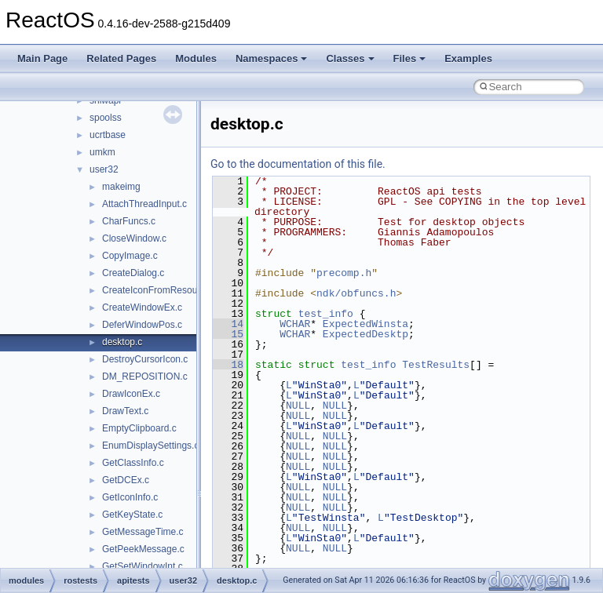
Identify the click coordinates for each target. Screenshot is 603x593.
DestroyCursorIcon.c (145, 359)
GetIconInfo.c (130, 497)
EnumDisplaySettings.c (150, 445)
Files (409, 58)
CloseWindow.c (134, 238)
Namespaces (272, 58)
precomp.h (343, 273)
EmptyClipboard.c (139, 428)
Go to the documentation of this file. (298, 164)
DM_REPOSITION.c (145, 376)
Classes (350, 58)
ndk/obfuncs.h (356, 293)
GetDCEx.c (125, 480)
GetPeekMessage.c (143, 549)
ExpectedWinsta (365, 324)
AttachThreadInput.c (144, 203)
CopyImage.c (130, 255)
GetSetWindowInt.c (142, 566)
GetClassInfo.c (133, 462)
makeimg (121, 186)
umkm (102, 152)
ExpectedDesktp (365, 334)
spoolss (106, 117)
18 (228, 365)
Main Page (42, 58)
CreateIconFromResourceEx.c (165, 290)
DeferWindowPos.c (142, 324)
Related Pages (121, 58)
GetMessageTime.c (143, 531)
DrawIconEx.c (131, 393)
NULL (298, 405)
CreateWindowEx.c (142, 307)
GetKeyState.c (132, 514)
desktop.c (122, 342)
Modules (196, 58)
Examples (468, 58)
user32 (104, 169)
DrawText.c (125, 411)
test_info (325, 314)
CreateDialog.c (133, 272)
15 (228, 334)
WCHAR (295, 324)
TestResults (436, 365)
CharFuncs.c (128, 221)
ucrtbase (108, 134)
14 (228, 324)
